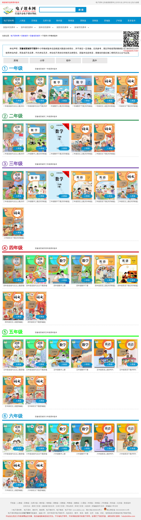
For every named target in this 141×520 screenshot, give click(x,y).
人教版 (22, 21)
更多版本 (132, 21)
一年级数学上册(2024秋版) (59, 106)
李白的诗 (69, 506)
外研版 (90, 503)
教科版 (59, 21)
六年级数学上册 (60, 454)
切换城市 (24, 36)
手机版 (12, 503)
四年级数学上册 (60, 286)
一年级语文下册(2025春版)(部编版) (128, 106)
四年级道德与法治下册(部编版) (36, 286)
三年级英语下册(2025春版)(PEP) (105, 201)
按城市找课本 (80, 27)
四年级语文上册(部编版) (14, 322)
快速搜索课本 (109, 2)
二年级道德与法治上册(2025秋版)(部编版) (14, 154)
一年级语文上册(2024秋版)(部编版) (105, 106)
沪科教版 (105, 503)
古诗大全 (119, 2)
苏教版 (34, 21)
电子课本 (99, 2)
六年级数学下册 (82, 454)
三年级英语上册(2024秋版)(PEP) (82, 201)
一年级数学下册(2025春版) (82, 106)
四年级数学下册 (82, 286)
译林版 (97, 503)
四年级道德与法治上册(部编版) (13, 286)
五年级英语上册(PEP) (105, 370)
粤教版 (69, 503)
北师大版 (47, 21)
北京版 (119, 503)
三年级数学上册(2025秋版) (36, 201)
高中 (94, 60)
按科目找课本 (45, 27)
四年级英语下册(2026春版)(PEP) (128, 286)
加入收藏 (135, 2)
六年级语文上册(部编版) (14, 490)
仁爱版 (83, 503)
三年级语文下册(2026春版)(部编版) (14, 238)
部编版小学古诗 (112, 506)
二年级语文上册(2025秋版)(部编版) (82, 154)
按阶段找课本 (63, 27)
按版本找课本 (9, 27)
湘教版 (76, 503)
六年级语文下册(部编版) (37, 490)
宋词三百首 (79, 506)
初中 (68, 60)
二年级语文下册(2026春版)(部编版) (105, 154)
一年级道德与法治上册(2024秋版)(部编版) (14, 106)
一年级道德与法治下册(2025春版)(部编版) (36, 106)
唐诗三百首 (36, 506)
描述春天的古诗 (48, 506)
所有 (16, 60)
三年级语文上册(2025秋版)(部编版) (128, 201)
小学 (42, 60)
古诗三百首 (60, 506)
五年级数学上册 (60, 370)
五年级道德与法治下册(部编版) (36, 370)
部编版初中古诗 (98, 506)
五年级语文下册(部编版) (37, 406)
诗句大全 (127, 2)
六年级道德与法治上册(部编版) (13, 454)
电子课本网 (9, 21)
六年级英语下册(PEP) (127, 454)
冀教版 (83, 21)
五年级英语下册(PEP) (127, 370)
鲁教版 (71, 21)
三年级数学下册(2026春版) (59, 201)
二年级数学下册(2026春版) (59, 154)
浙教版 (95, 21)
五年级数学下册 (82, 370)
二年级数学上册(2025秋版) (36, 154)
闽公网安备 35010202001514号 (116, 510)
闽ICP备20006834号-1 (94, 510)
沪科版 (119, 21)
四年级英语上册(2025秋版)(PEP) (105, 286)
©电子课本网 (17, 510)
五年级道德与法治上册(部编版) (13, 370)
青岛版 (112, 503)
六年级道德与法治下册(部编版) (36, 454)
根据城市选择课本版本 (10, 2)
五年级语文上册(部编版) (14, 406)
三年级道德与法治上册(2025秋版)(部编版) (14, 201)
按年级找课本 (27, 27)
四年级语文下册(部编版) (37, 322)
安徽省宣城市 (35, 36)
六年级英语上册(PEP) (105, 454)
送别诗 (87, 506)
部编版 (107, 21)
